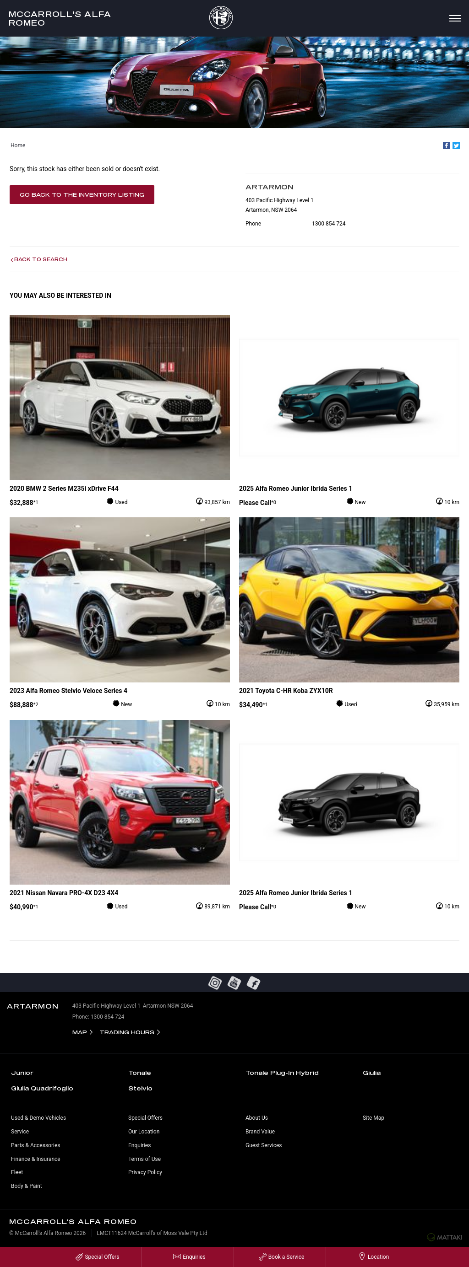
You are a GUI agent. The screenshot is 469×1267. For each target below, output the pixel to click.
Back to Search (40, 259)
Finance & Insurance (35, 1159)
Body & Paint (26, 1186)
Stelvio (140, 1088)
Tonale (139, 1072)
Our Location (143, 1131)
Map (79, 1032)
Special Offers (145, 1118)
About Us (256, 1118)
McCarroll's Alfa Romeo (60, 18)
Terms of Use (144, 1159)
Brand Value (260, 1131)
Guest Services (263, 1145)
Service (20, 1131)
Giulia (372, 1072)
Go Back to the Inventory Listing (82, 195)
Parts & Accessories (35, 1145)
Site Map (373, 1118)
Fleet (17, 1172)
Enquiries (139, 1145)
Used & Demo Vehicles (38, 1118)
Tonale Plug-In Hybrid (282, 1072)
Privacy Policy (145, 1172)
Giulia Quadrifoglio (42, 1088)
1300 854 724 (328, 223)
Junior (22, 1072)
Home (18, 145)
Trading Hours (126, 1032)
